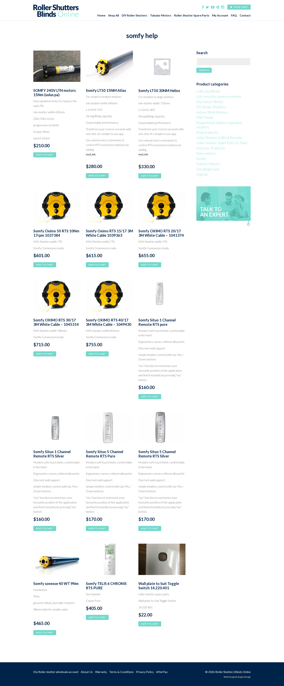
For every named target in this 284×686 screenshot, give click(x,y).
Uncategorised (207, 169)
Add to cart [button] (44, 154)
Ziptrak (202, 174)
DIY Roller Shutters (134, 15)
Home (101, 15)
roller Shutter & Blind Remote (219, 137)
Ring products (207, 132)
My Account (220, 15)
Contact (245, 15)
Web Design (229, 677)
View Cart (239, 7)
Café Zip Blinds (208, 91)
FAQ (234, 15)
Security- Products (210, 148)
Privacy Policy (145, 672)
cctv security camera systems (218, 96)
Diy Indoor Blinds (209, 101)
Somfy (201, 158)
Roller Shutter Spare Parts (191, 15)
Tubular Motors (160, 15)
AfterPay (162, 672)
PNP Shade (204, 117)
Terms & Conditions (121, 672)
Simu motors (206, 153)
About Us (87, 672)
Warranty (101, 672)
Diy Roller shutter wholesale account (55, 672)
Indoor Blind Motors (212, 112)
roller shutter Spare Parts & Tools (221, 143)
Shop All (113, 15)
